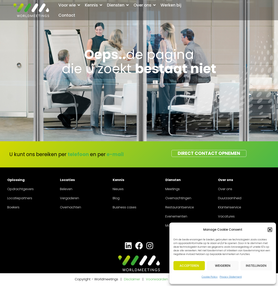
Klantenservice (229, 207)
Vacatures (226, 216)
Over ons (225, 189)
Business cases (124, 207)
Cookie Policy (210, 277)
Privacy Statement (231, 277)
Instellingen (256, 266)
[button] (270, 230)
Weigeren (222, 266)
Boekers (13, 207)
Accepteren (189, 266)
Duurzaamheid (229, 198)
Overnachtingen (178, 198)
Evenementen (176, 216)
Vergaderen (69, 198)
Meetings (172, 189)
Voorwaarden (157, 279)
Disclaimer (132, 279)
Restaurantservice (179, 207)
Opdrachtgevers (20, 189)
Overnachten (70, 207)
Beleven (66, 189)
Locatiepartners (19, 198)
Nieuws (118, 189)
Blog (116, 198)
